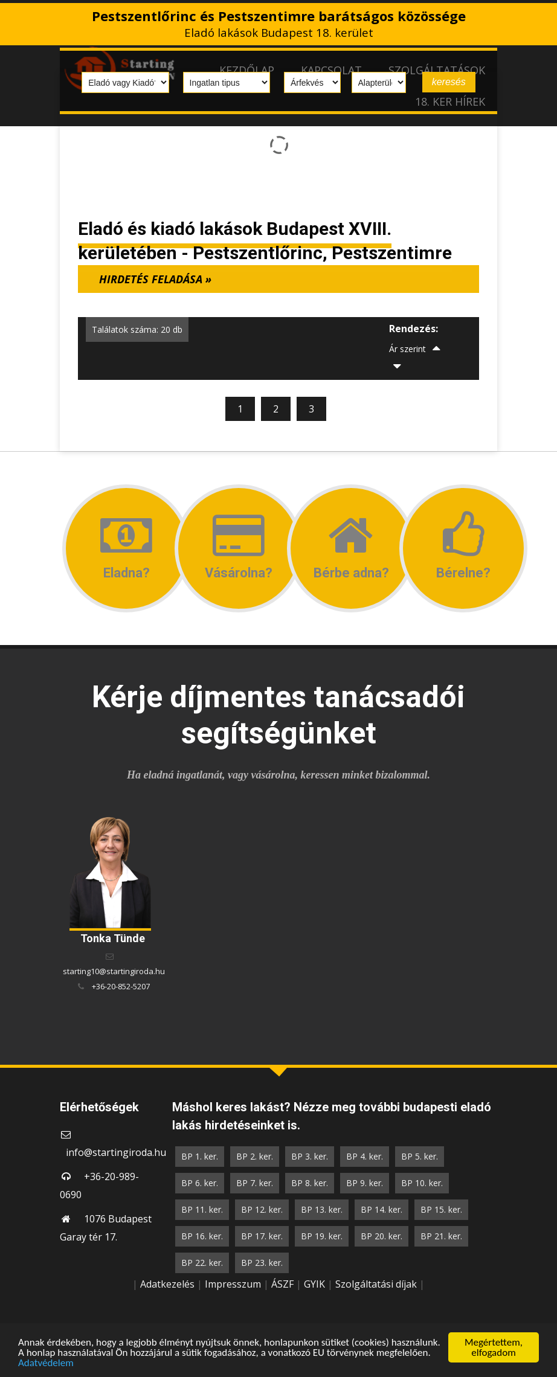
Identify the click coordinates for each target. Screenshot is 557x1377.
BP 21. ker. (441, 1236)
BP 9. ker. (364, 1183)
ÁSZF (282, 1284)
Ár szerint (407, 349)
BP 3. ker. (309, 1156)
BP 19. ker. (322, 1236)
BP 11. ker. (202, 1209)
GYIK (314, 1284)
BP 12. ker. (262, 1209)
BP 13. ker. (322, 1209)
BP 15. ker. (441, 1209)
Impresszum (233, 1284)
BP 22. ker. (202, 1262)
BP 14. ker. (381, 1209)
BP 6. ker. (199, 1183)
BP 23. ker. (262, 1262)
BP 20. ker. (381, 1236)
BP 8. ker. (309, 1183)
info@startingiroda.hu (116, 1152)
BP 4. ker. (364, 1156)
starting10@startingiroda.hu (114, 971)
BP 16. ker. (202, 1236)
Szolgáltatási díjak (376, 1284)
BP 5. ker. (419, 1156)
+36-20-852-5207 (121, 986)
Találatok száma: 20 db (137, 329)
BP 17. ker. (262, 1236)
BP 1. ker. (199, 1156)
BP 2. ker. (254, 1156)
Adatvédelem (46, 1363)
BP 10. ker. (422, 1183)
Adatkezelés (167, 1284)
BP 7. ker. (254, 1183)
